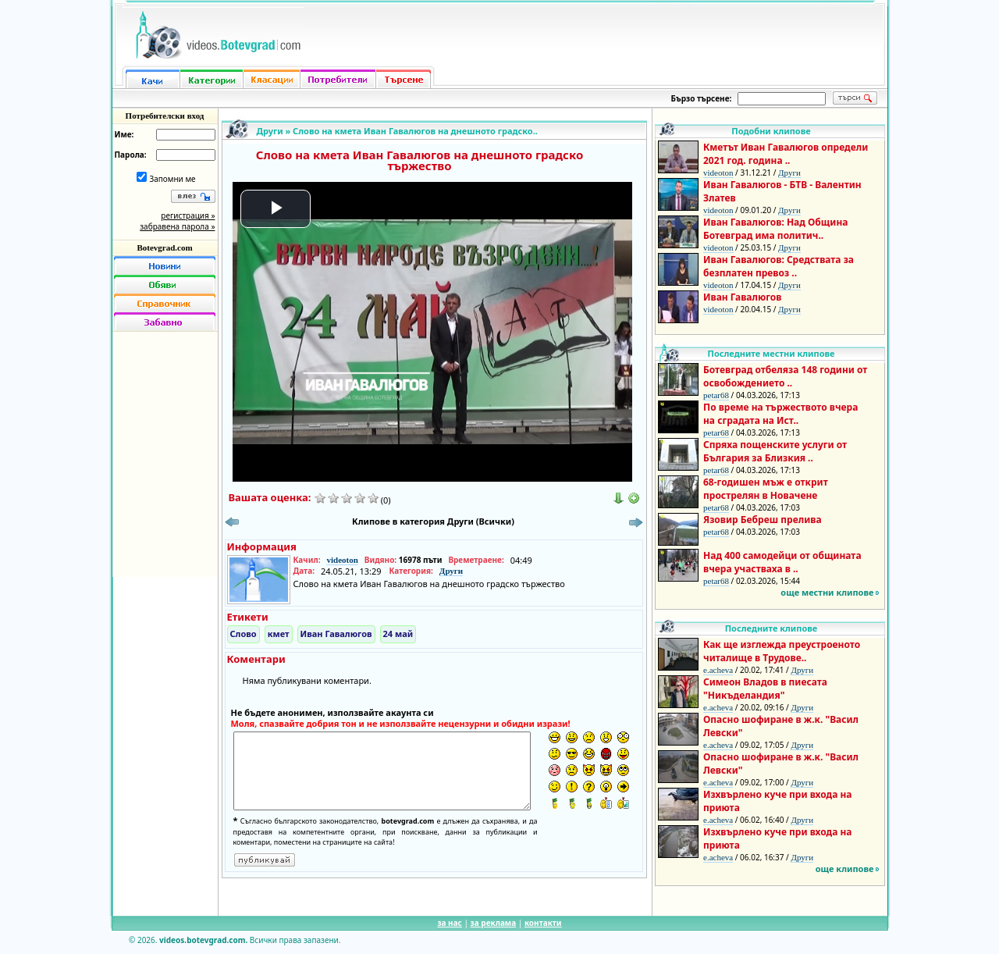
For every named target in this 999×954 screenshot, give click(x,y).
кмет (279, 633)
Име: (124, 134)
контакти (543, 922)
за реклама (494, 922)
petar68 (716, 395)
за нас (449, 922)
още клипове (845, 868)
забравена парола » (177, 226)
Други (270, 131)
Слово (243, 633)
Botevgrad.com (164, 247)
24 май (398, 633)
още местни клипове (826, 592)
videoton (341, 559)
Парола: (131, 154)
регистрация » (188, 215)
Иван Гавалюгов (336, 633)
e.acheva (718, 670)
